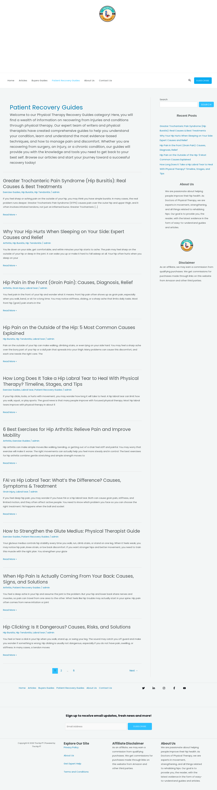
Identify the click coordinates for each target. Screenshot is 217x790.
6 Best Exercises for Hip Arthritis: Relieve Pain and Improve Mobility (67, 432)
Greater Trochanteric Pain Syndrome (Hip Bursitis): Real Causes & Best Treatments (64, 184)
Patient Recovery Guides (66, 80)
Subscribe (139, 726)
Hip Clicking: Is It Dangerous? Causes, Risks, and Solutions (67, 627)
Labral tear (32, 288)
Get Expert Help (72, 763)
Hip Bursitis (27, 192)
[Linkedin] (153, 688)
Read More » (10, 215)
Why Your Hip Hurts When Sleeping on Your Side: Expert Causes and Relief (63, 234)
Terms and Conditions (76, 771)
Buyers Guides (39, 80)
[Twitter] (143, 688)
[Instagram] (164, 688)
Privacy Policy (71, 747)
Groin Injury (19, 288)
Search (164, 99)
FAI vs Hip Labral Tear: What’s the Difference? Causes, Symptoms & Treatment (62, 483)
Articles (23, 80)
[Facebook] (174, 688)
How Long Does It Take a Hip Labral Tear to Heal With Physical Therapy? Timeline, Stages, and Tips (71, 381)
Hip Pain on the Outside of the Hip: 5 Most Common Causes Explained (69, 330)
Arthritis (7, 243)
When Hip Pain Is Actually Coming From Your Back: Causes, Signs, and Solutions (68, 579)
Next (133, 670)
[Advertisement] (108, 50)
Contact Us (105, 80)
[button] (189, 80)
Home (11, 80)
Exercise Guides (11, 192)
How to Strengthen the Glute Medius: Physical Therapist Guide (71, 531)
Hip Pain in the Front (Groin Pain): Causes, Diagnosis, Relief (68, 282)
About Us (89, 80)
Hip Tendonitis (42, 192)
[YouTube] (184, 688)
